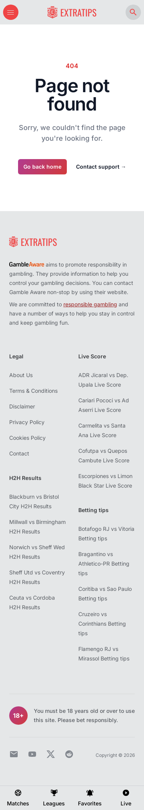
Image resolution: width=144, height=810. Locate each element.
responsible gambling (90, 304)
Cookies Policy (27, 437)
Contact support (101, 166)
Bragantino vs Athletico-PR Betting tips (103, 563)
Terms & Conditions (33, 390)
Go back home (42, 166)
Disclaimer (22, 406)
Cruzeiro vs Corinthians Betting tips (102, 623)
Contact (19, 453)
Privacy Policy (27, 422)
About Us (21, 375)
